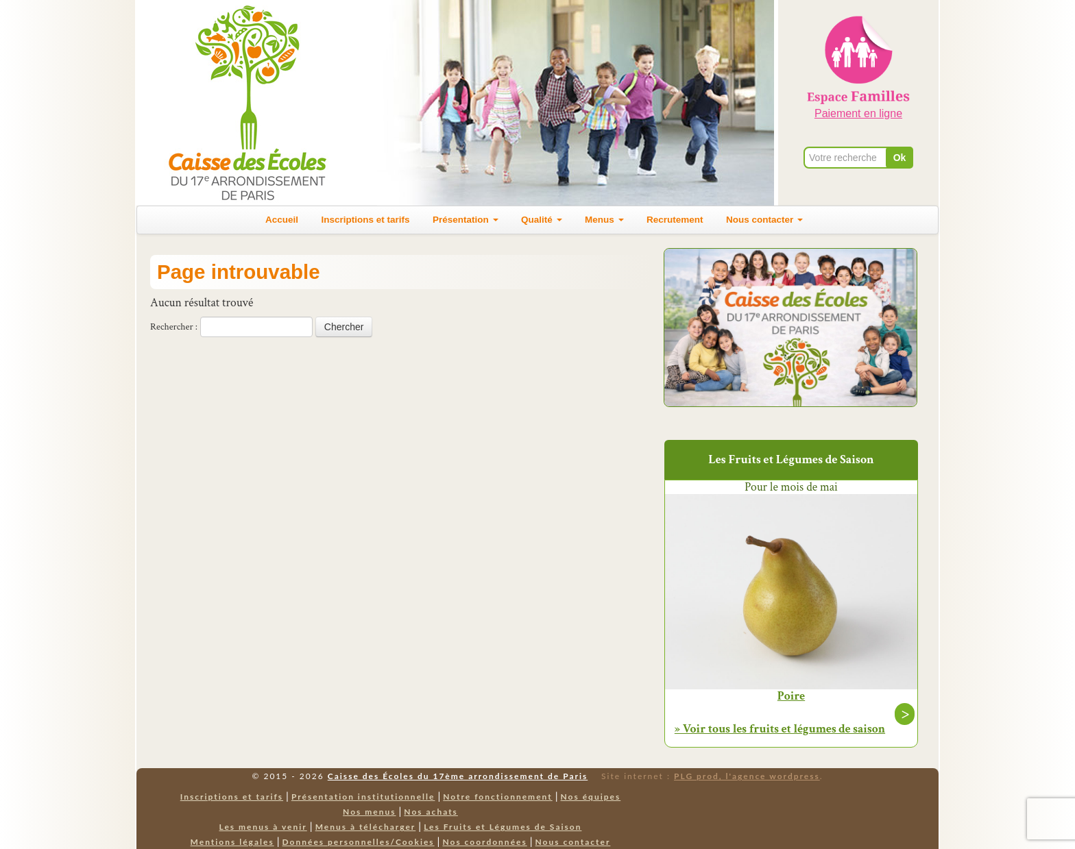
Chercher (344, 326)
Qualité (541, 219)
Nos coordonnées (484, 842)
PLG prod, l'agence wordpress (747, 776)
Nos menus (369, 812)
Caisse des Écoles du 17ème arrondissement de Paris (458, 776)
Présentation (465, 219)
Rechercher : (173, 327)
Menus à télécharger (365, 827)
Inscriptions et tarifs (366, 219)
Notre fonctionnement (497, 796)
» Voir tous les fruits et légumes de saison (780, 729)
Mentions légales (232, 842)
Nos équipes (591, 796)
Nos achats (431, 812)
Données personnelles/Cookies (358, 842)
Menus (604, 219)
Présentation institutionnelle (363, 796)
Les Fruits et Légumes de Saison (502, 827)
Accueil (281, 219)
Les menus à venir (263, 827)
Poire (791, 696)
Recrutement (675, 219)
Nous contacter (764, 219)
